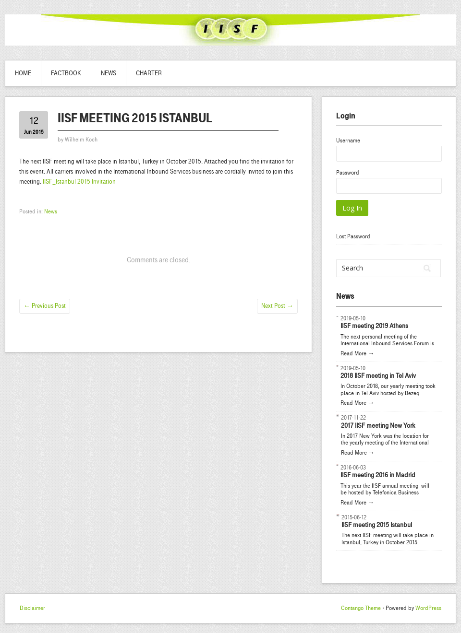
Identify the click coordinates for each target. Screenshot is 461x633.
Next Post (277, 306)
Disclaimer (32, 608)
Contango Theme (361, 608)
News (108, 73)
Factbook (66, 73)
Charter (149, 73)
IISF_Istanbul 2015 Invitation (79, 182)
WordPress (428, 608)
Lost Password (353, 236)
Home (23, 73)
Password (347, 172)
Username (348, 140)
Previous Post (45, 306)
